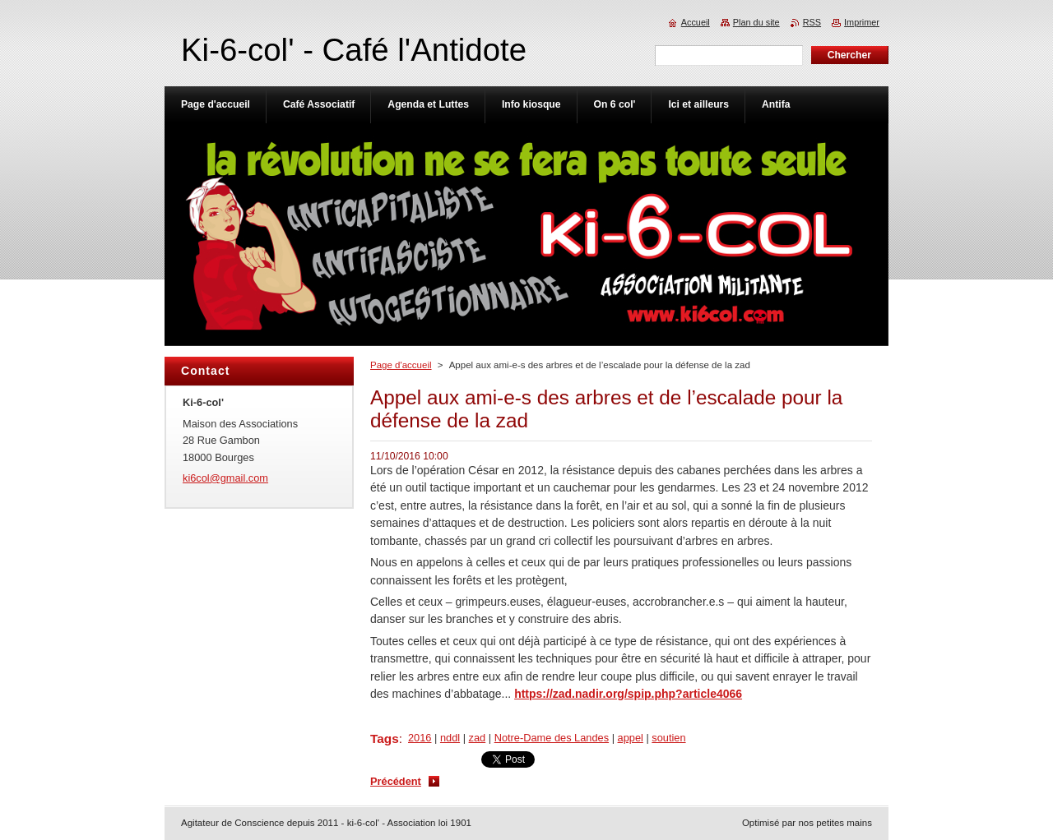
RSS (812, 22)
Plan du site (756, 22)
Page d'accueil (401, 365)
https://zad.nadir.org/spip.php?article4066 (628, 693)
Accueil (695, 22)
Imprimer (861, 22)
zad (477, 738)
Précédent (395, 781)
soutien (668, 738)
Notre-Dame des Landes (551, 738)
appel (630, 738)
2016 (419, 738)
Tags (384, 738)
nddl (450, 738)
